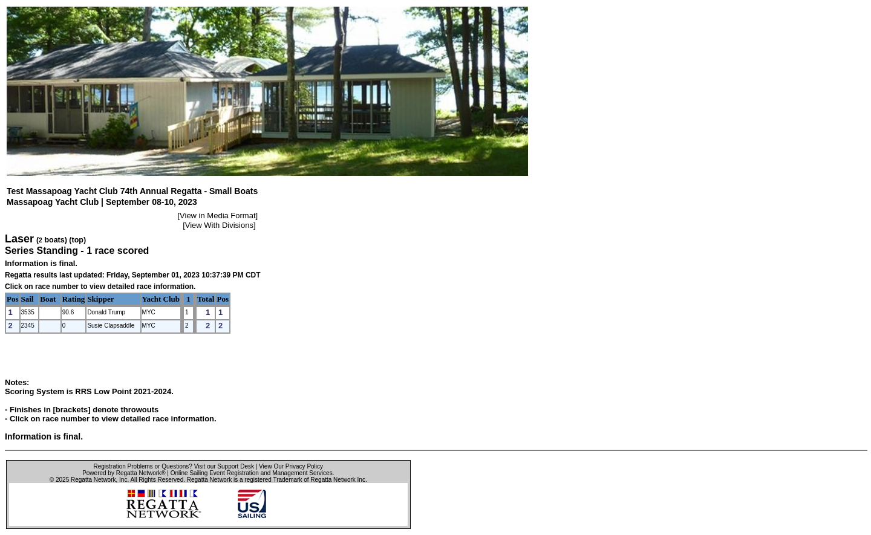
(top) (77, 240)
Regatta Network (93, 479)
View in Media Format (217, 215)
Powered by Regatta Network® (123, 473)
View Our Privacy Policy (291, 466)
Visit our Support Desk (224, 466)
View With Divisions (219, 225)
